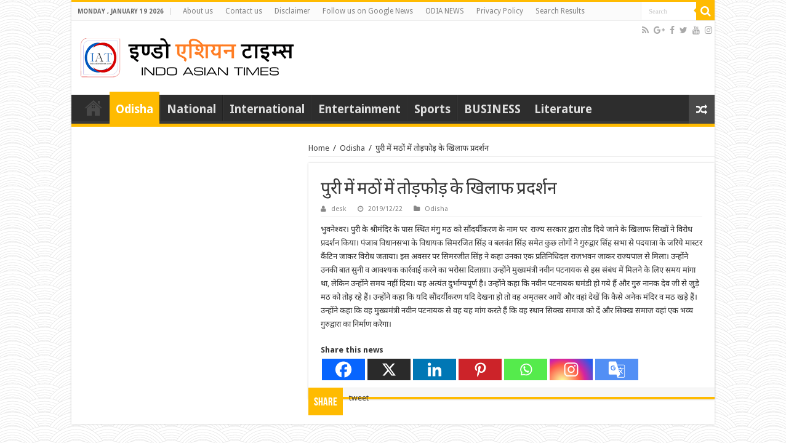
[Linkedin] (434, 369)
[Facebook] (343, 369)
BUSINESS (492, 109)
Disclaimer (292, 11)
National (191, 109)
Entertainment (359, 109)
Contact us (243, 11)
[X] (389, 369)
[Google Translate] (616, 369)
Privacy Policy (499, 11)
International (267, 109)
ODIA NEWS (444, 11)
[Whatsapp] (525, 369)
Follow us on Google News (368, 11)
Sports (432, 109)
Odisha (134, 109)
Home (94, 108)
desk (339, 209)
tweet (359, 397)
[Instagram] (571, 369)
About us (198, 11)
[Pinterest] (480, 369)
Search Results (560, 11)
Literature (563, 109)
